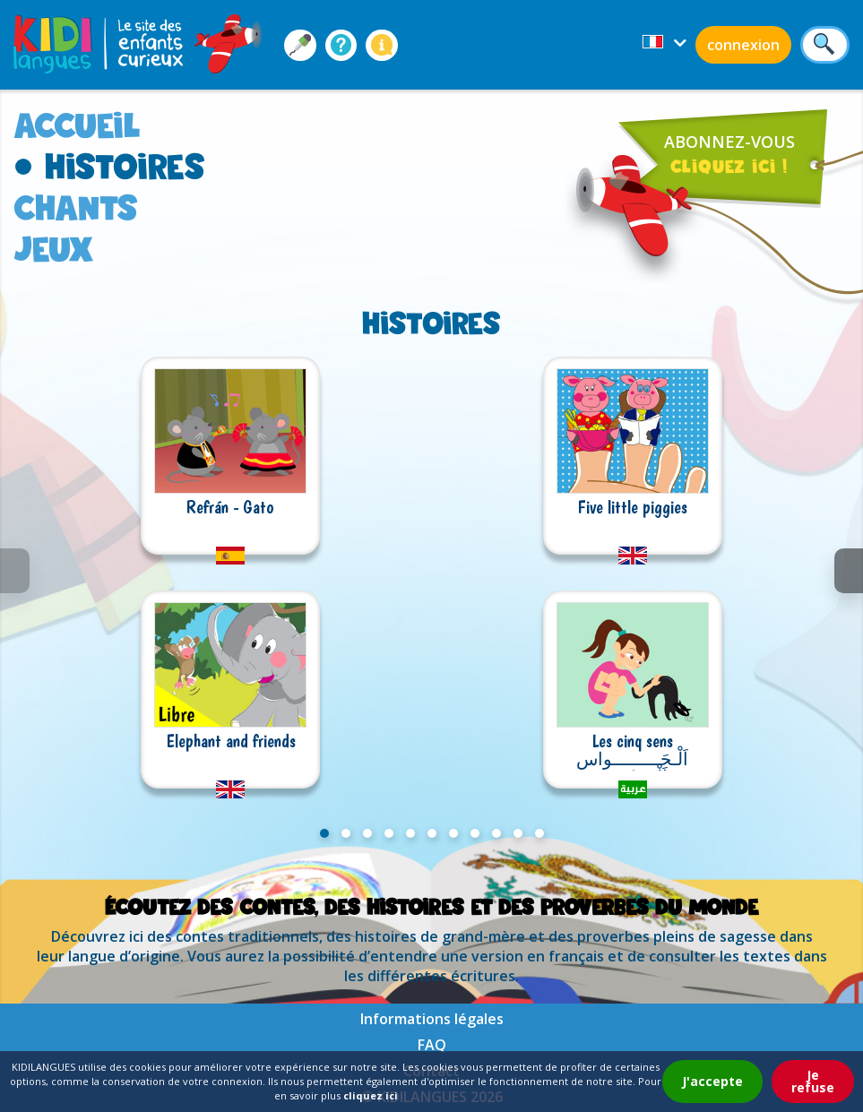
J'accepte (712, 1081)
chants (75, 207)
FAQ (432, 1045)
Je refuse (812, 1081)
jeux (53, 248)
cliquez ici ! (729, 166)
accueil (77, 125)
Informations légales (432, 1019)
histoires (125, 166)
